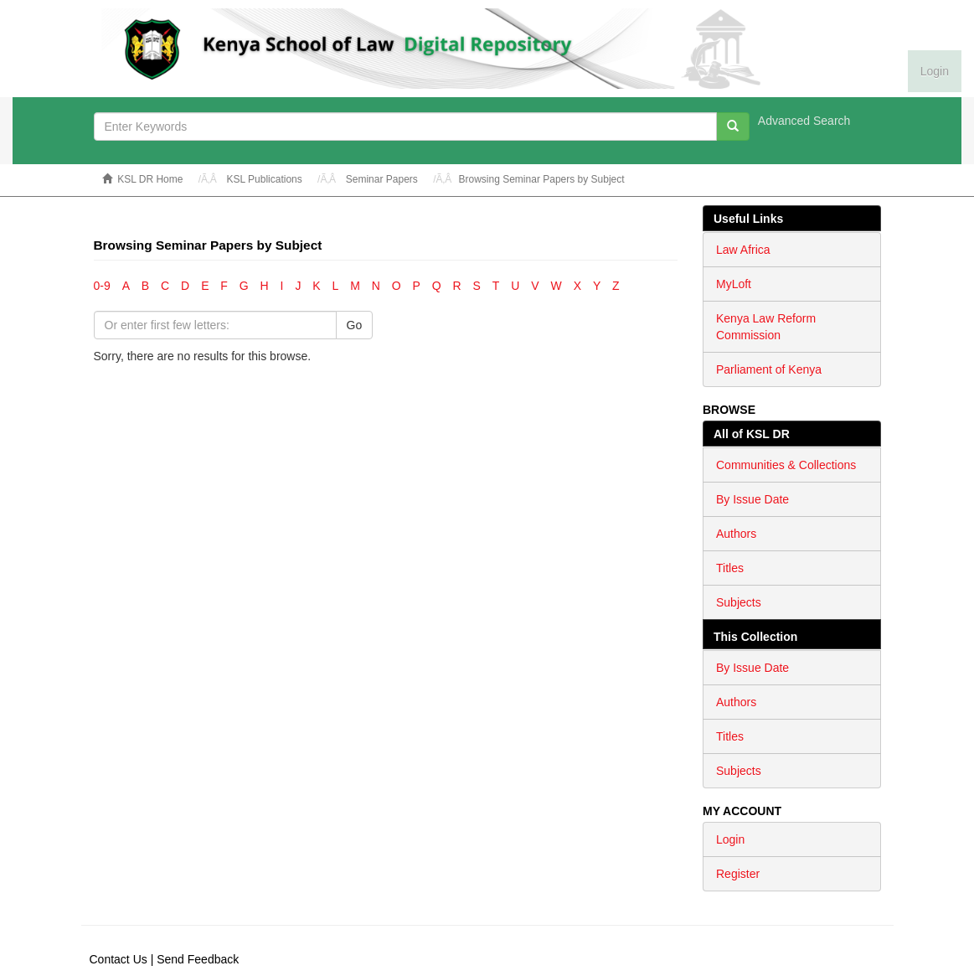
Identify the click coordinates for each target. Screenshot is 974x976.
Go (355, 325)
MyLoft (733, 284)
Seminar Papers (382, 179)
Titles (730, 568)
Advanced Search (804, 120)
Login (730, 839)
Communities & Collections (786, 465)
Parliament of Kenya (769, 369)
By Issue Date (752, 499)
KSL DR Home (150, 179)
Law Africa (743, 249)
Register (738, 873)
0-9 (102, 285)
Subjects (738, 602)
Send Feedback (198, 959)
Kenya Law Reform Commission (766, 327)
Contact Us (118, 959)
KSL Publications (263, 179)
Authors (736, 533)
